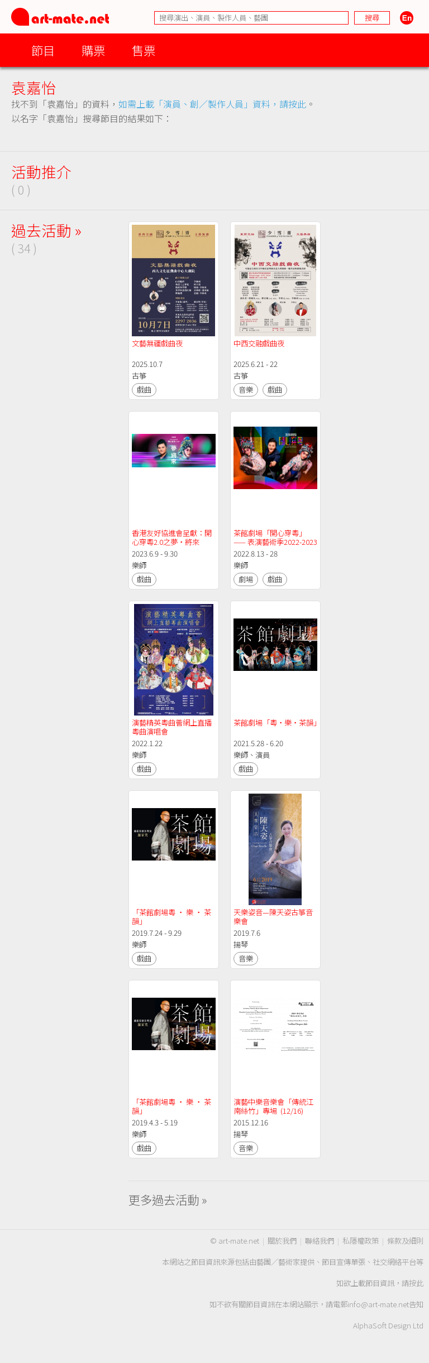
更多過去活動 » (167, 1199)
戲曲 (144, 389)
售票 (143, 50)
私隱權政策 (360, 1240)
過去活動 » (46, 230)
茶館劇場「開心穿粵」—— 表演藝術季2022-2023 (275, 537)
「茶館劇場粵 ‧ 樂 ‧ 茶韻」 (171, 916)
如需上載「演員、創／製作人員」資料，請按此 (212, 103)
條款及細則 (405, 1240)
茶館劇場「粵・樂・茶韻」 (277, 722)
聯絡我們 (319, 1240)
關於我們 (282, 1240)
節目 (43, 50)
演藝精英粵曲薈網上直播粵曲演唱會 (172, 727)
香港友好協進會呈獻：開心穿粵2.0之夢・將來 (172, 537)
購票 (93, 50)
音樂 (246, 389)
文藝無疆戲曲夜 (157, 343)
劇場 (246, 579)
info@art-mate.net (378, 1304)
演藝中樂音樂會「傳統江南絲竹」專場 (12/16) (273, 1106)
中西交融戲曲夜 (258, 343)
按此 (416, 1283)
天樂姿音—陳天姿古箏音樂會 (273, 916)
